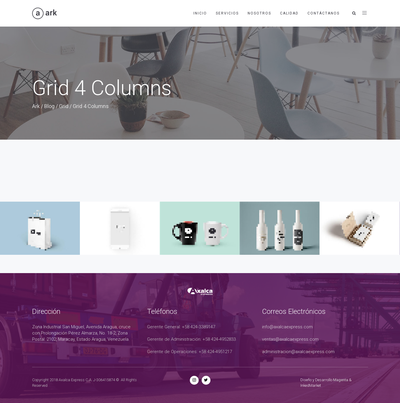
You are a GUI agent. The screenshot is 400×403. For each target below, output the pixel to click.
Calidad (289, 13)
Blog (49, 106)
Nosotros (259, 13)
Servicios (227, 13)
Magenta (340, 380)
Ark (36, 106)
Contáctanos (323, 13)
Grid (63, 106)
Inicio (200, 13)
